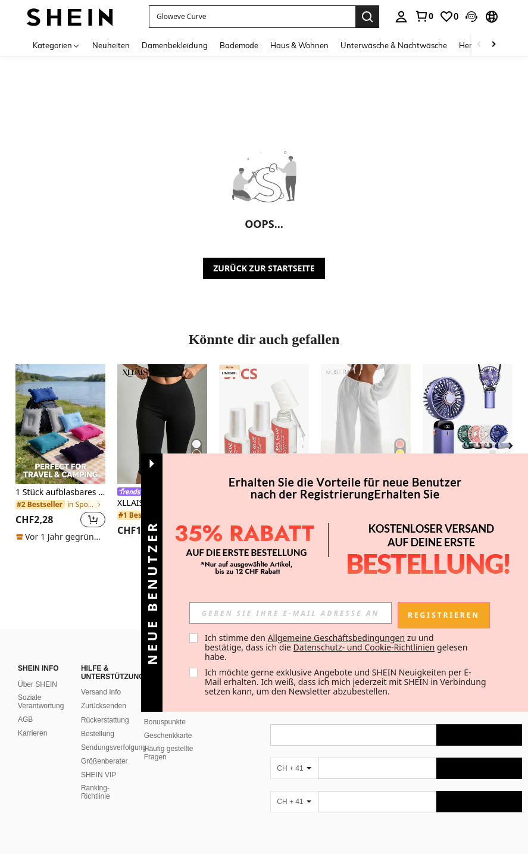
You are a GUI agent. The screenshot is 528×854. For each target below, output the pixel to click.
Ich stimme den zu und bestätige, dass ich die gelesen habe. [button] (337, 647)
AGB (25, 705)
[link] (423, 16)
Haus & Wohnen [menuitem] (299, 45)
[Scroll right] (493, 45)
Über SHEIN (37, 670)
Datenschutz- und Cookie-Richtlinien (364, 647)
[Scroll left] (479, 45)
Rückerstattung (105, 706)
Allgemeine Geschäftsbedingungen (336, 637)
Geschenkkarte (168, 721)
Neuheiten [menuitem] (111, 45)
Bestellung (97, 719)
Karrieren (32, 719)
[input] (290, 613)
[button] (471, 17)
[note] (60, 537)
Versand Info (101, 678)
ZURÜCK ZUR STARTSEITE (264, 268)
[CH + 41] (294, 754)
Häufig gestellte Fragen (168, 738)
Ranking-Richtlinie (95, 777)
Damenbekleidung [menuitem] (175, 45)
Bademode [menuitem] (239, 45)
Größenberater (104, 747)
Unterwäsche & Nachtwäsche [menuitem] (393, 45)
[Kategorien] (56, 45)
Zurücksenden (103, 691)
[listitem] (60, 453)
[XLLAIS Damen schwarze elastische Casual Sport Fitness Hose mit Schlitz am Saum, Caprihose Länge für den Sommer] (162, 424)
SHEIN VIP (98, 760)
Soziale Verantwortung (41, 687)
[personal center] (401, 17)
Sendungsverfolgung (113, 733)
